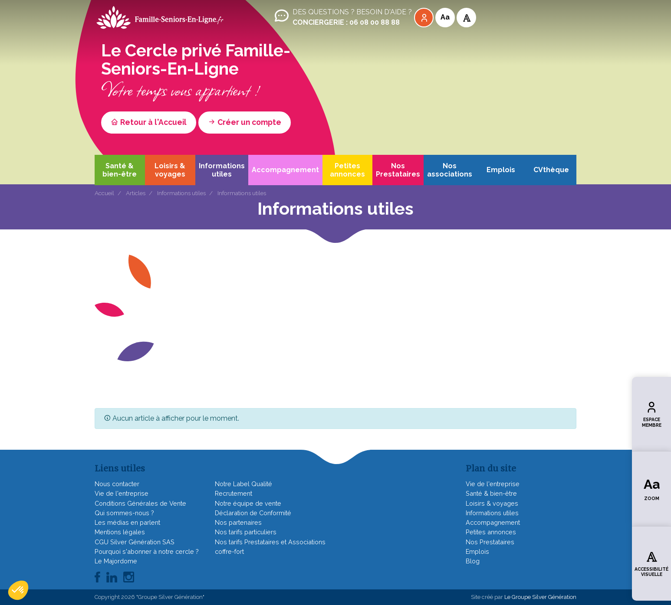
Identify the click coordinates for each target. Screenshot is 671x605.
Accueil (104, 193)
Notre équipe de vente (248, 503)
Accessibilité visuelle (651, 563)
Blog (473, 561)
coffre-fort (229, 551)
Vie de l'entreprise (121, 493)
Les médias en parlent (127, 522)
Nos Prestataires (398, 170)
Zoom (652, 489)
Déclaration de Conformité (253, 513)
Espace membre (651, 413)
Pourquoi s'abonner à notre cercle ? (147, 551)
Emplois (501, 170)
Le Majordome (116, 561)
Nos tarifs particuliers (245, 532)
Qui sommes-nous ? (124, 513)
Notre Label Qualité (243, 483)
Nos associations (449, 170)
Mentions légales (120, 532)
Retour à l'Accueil (149, 122)
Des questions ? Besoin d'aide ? (342, 17)
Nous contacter (117, 483)
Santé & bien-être (119, 170)
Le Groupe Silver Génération (540, 597)
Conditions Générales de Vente (140, 503)
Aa (445, 17)
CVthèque (551, 170)
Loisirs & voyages (170, 170)
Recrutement (233, 493)
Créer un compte (244, 122)
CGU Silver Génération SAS (134, 542)
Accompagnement (285, 170)
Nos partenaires (238, 522)
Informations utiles (222, 170)
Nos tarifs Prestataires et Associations (270, 542)
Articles (135, 193)
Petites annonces (347, 170)
